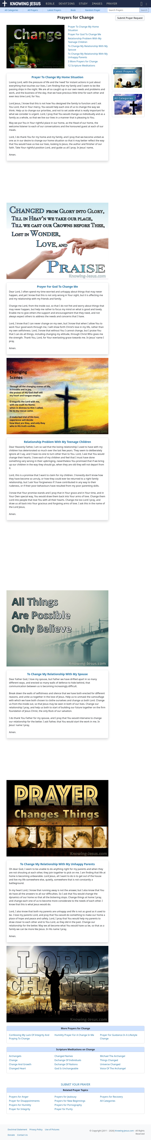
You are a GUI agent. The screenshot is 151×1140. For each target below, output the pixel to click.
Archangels (15, 1056)
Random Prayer (92, 10)
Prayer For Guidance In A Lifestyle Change (118, 1037)
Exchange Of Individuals (68, 1060)
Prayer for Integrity (19, 1109)
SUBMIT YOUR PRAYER (75, 1085)
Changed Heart (17, 1068)
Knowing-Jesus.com (124, 1130)
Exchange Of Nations (66, 1064)
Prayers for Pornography (68, 1105)
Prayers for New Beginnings (70, 1101)
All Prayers (33, 10)
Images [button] (97, 4)
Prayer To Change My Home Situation (57, 77)
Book (73, 10)
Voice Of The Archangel (113, 1068)
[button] (141, 4)
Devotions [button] (67, 4)
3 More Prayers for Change (83, 61)
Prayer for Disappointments (24, 1101)
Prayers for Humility (20, 1105)
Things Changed (109, 1060)
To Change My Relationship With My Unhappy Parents (57, 864)
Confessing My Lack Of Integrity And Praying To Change (29, 1037)
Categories (11, 10)
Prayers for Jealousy (65, 1097)
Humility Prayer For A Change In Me (74, 1035)
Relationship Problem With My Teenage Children (57, 442)
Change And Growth (20, 1064)
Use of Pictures (52, 1129)
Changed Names (64, 1056)
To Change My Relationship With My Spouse (57, 674)
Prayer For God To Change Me (84, 34)
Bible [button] (50, 4)
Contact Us (22, 1135)
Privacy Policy (35, 1129)
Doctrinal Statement (17, 1129)
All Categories (107, 1101)
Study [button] (83, 4)
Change (13, 1060)
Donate (11, 1135)
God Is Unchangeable (66, 1068)
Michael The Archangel (112, 1056)
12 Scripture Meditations (81, 65)
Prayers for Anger (18, 1097)
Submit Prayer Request (130, 18)
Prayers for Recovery (111, 1097)
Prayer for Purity (64, 1109)
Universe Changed (110, 1064)
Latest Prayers (54, 10)
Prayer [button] (111, 4)
